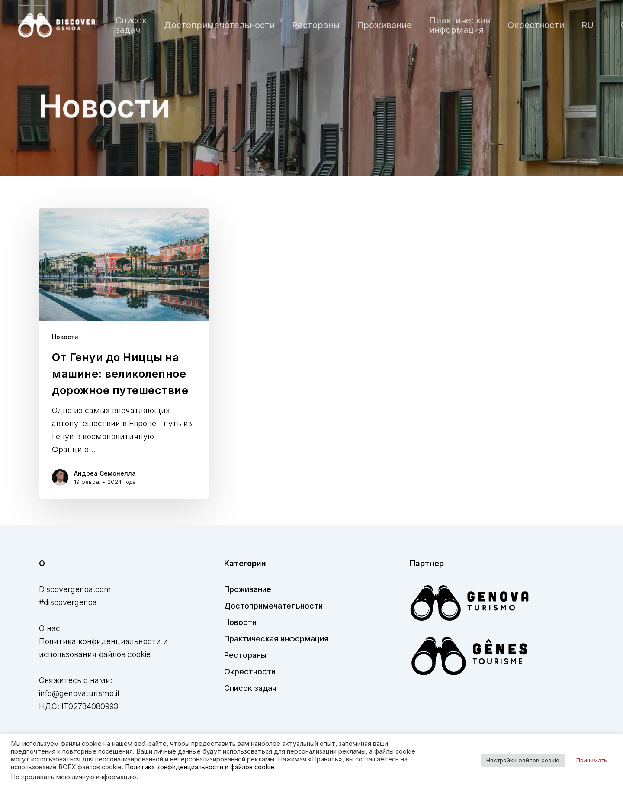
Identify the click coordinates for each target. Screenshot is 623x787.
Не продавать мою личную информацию (73, 777)
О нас (49, 628)
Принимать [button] (591, 760)
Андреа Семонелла (105, 473)
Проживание (247, 589)
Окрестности (250, 671)
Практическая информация (276, 638)
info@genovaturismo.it (79, 693)
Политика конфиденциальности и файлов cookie (199, 767)
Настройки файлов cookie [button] (522, 760)
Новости (65, 336)
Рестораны (245, 655)
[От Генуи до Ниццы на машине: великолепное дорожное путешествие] (124, 353)
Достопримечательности (273, 605)
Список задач (250, 688)
